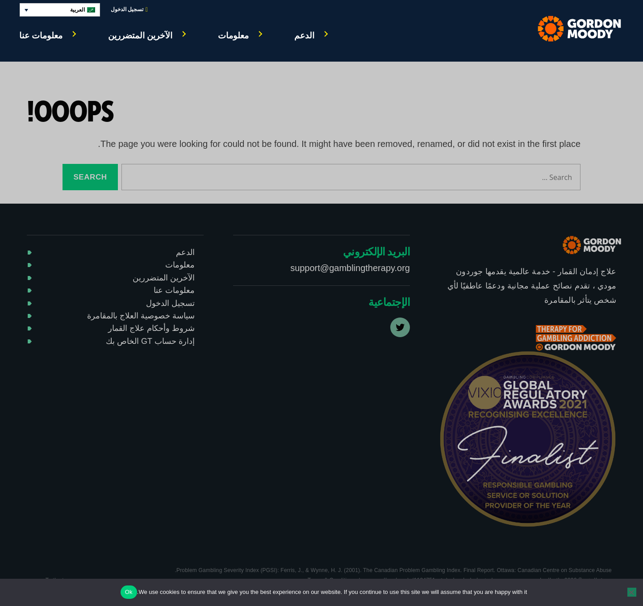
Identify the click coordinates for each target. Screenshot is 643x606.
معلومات (233, 35)
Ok (129, 592)
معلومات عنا (41, 35)
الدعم (304, 35)
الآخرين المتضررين (140, 35)
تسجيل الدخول (129, 9)
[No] (631, 592)
